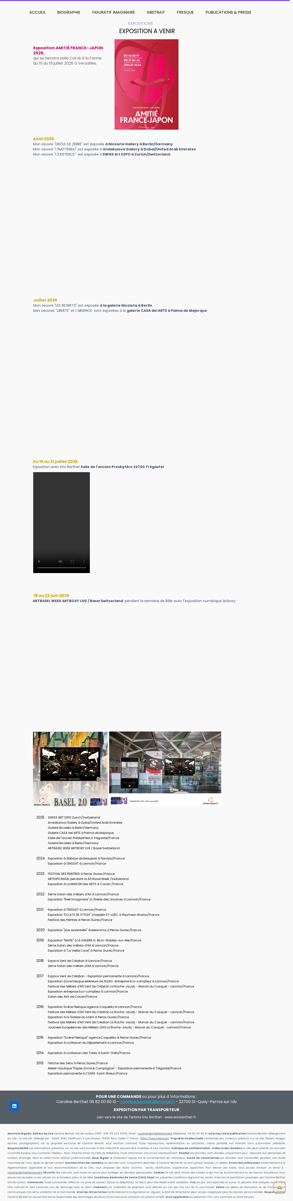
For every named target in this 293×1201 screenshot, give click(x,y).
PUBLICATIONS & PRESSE (228, 12)
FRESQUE (185, 12)
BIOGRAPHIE (68, 12)
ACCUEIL (37, 12)
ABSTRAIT (156, 12)
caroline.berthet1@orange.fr (155, 1133)
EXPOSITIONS (140, 23)
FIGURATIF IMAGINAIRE (113, 12)
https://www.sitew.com (154, 1138)
